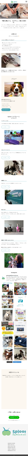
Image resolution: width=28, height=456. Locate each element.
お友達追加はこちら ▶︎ (14, 417)
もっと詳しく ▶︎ (6, 157)
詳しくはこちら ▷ (6, 109)
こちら (19, 420)
